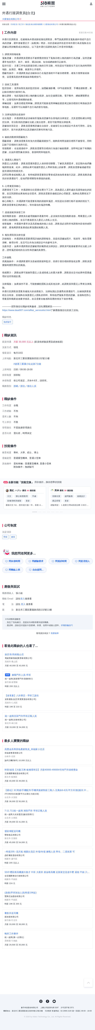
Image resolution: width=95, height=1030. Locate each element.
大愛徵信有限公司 (51, 24)
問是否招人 (84, 561)
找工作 (21, 24)
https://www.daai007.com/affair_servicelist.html (26, 310)
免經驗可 (7, 322)
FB (47, 1001)
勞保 (5, 537)
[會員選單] (91, 4)
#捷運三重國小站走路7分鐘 (27, 364)
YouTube (54, 1001)
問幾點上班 (14, 570)
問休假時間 (14, 561)
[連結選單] (4, 4)
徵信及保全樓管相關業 (34, 24)
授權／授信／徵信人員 (25, 386)
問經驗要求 (37, 561)
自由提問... (38, 570)
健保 (13, 537)
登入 (22, 598)
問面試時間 (61, 561)
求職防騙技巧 (67, 625)
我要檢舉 (55, 633)
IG (41, 1001)
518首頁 (14, 24)
